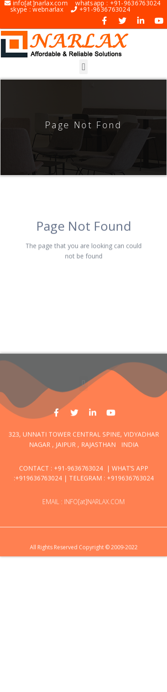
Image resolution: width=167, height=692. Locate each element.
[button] (83, 66)
